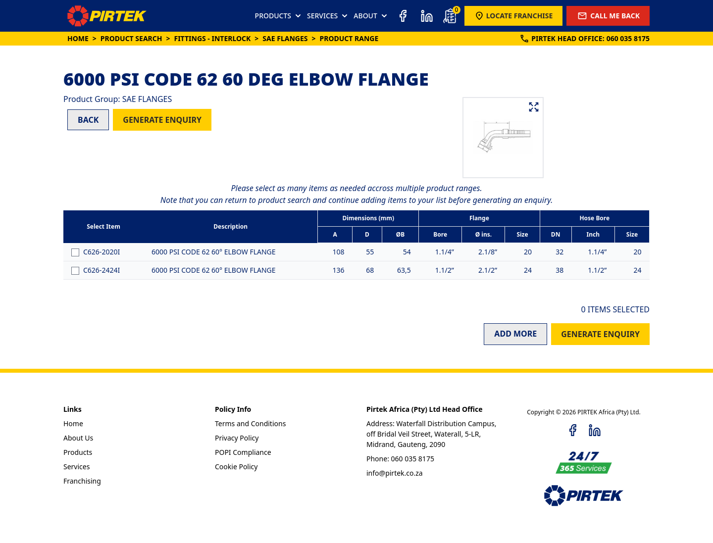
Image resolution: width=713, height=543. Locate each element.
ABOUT (371, 16)
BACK (88, 119)
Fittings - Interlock (212, 38)
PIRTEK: (584, 39)
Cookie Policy (236, 466)
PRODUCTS (279, 16)
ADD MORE (515, 333)
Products (77, 452)
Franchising (82, 481)
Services (76, 466)
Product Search (131, 38)
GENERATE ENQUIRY (162, 119)
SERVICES (328, 16)
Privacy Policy (236, 438)
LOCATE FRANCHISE (513, 16)
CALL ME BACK (608, 16)
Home (78, 38)
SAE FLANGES (284, 38)
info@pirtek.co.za (394, 473)
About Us (78, 438)
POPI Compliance (243, 452)
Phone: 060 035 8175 (400, 458)
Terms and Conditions (250, 423)
